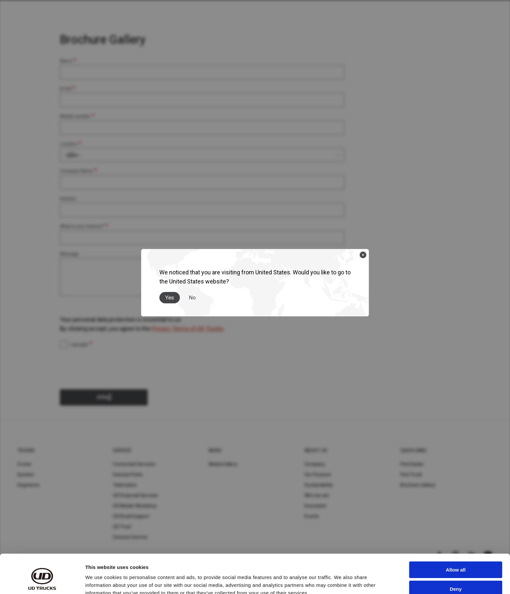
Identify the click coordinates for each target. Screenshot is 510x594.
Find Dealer (412, 464)
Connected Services (134, 464)
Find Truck (411, 474)
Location (68, 143)
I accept (79, 344)
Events (311, 516)
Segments (28, 485)
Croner (24, 464)
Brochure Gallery (418, 485)
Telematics (125, 485)
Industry (68, 198)
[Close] (363, 255)
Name (66, 60)
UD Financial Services (135, 495)
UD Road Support (131, 516)
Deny (456, 559)
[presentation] (109, 367)
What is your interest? (82, 226)
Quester (25, 474)
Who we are (316, 495)
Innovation (315, 505)
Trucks (26, 450)
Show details (100, 581)
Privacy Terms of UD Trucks (187, 328)
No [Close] (192, 297)
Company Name (76, 170)
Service (122, 450)
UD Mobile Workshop (134, 505)
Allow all (456, 540)
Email (65, 88)
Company (314, 464)
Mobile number (75, 116)
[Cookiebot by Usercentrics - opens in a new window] (42, 581)
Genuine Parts (128, 474)
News (215, 450)
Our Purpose (317, 474)
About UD (315, 450)
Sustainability (318, 485)
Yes (169, 297)
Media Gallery (223, 464)
